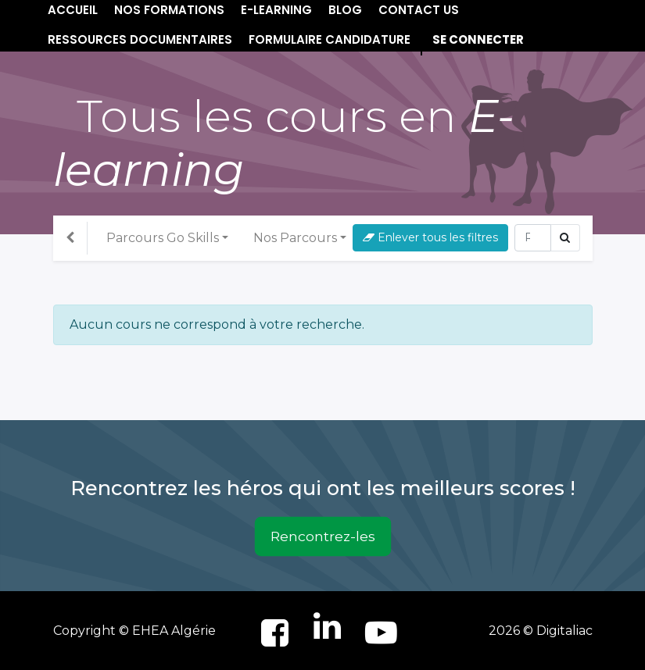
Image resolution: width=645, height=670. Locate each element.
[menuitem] (139, 40)
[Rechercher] (532, 237)
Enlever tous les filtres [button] (430, 237)
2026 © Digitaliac (541, 630)
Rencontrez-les (323, 536)
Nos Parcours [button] (295, 237)
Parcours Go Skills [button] (162, 237)
